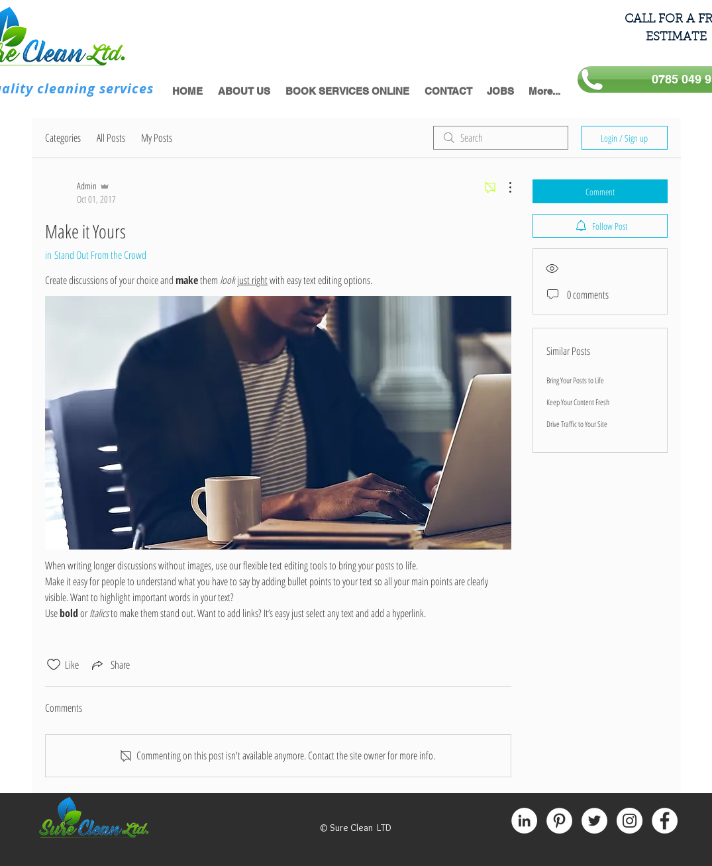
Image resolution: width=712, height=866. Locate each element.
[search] (500, 138)
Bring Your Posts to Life (575, 380)
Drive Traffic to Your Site (576, 424)
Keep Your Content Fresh (577, 402)
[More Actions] (503, 187)
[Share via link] (109, 665)
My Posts (156, 137)
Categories (63, 137)
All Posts (111, 137)
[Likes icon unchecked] (53, 665)
